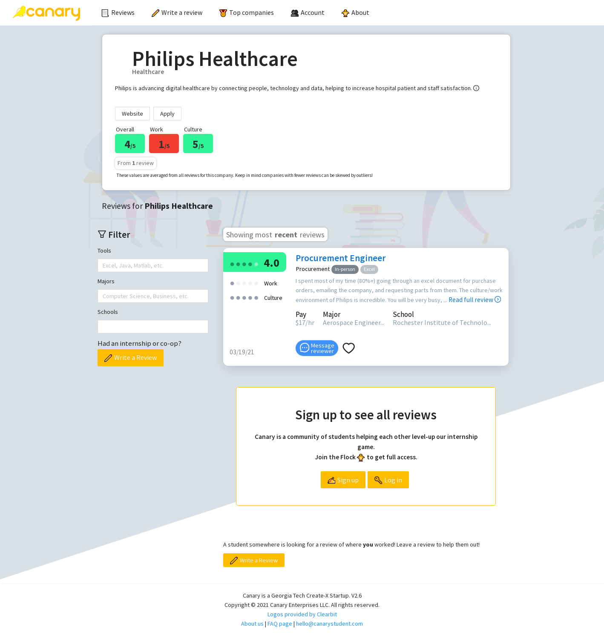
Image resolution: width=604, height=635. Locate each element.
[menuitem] (118, 13)
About (355, 12)
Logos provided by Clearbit (302, 614)
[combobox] (103, 265)
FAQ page (279, 623)
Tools (104, 250)
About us (252, 623)
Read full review (475, 300)
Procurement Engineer (340, 258)
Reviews (118, 12)
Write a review (177, 12)
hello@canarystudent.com (329, 623)
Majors (106, 281)
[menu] (348, 13)
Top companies (246, 12)
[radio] (232, 263)
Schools (108, 312)
